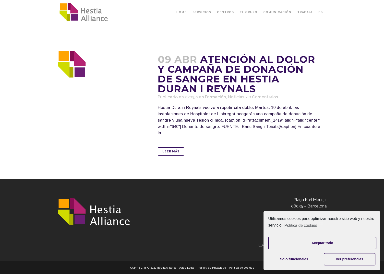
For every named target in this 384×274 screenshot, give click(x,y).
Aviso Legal (186, 267)
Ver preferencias (349, 259)
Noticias (236, 96)
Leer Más (171, 151)
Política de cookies (301, 225)
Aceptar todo (322, 243)
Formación (215, 96)
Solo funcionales (294, 259)
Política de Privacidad (211, 267)
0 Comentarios (263, 96)
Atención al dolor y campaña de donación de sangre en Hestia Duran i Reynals (236, 74)
